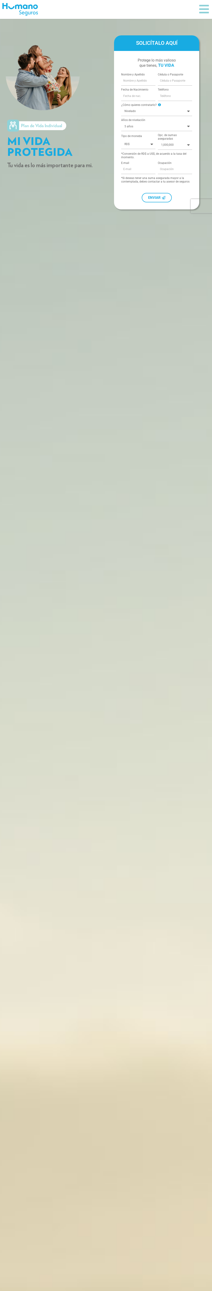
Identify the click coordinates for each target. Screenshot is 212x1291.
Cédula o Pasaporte (170, 89)
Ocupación (165, 177)
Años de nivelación (133, 135)
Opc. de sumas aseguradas (167, 152)
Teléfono (163, 104)
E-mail (125, 177)
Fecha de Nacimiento (134, 104)
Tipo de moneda (131, 151)
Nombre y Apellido (133, 89)
